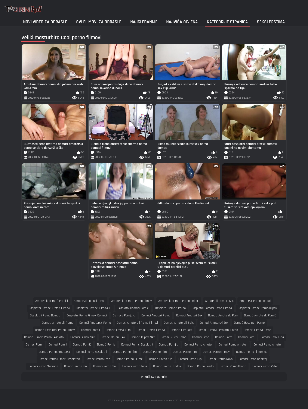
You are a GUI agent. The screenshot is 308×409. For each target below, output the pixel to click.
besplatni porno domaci (45, 315)
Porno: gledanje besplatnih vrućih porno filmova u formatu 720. (146, 400)
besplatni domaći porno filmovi (212, 308)
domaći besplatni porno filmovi (55, 330)
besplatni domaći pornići (133, 308)
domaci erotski (90, 330)
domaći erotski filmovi (151, 330)
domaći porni (34, 345)
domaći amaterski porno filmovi (137, 323)
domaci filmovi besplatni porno (218, 330)
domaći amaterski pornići (260, 315)
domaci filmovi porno (257, 330)
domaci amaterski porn (223, 315)
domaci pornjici (168, 345)
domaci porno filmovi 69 (251, 352)
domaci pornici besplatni (137, 345)
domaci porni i (58, 345)
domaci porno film (125, 352)
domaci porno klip (160, 359)
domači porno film (185, 352)
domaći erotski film (118, 330)
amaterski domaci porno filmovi (131, 301)
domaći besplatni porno (249, 323)
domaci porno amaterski (54, 352)
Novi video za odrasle (45, 22)
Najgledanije (143, 22)
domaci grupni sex (113, 337)
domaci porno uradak (167, 366)
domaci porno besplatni (91, 352)
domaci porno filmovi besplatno (59, 359)
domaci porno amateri (233, 345)
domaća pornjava (124, 315)
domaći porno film (155, 352)
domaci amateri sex (189, 315)
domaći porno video (265, 366)
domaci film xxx (181, 330)
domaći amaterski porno (95, 323)
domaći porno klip (190, 359)
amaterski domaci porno (89, 301)
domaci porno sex (75, 366)
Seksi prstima (271, 22)
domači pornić (106, 345)
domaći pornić (82, 345)
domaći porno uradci (233, 366)
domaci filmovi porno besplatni (44, 337)
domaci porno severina (43, 366)
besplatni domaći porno (170, 308)
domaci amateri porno (155, 315)
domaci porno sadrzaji (253, 359)
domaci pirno (200, 337)
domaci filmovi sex (82, 337)
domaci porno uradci (200, 366)
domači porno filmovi (216, 352)
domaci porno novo (220, 359)
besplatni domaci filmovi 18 (93, 308)
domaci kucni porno (173, 337)
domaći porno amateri (267, 345)
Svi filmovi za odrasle (98, 22)
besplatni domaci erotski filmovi (49, 308)
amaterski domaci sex (219, 301)
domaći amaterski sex (214, 323)
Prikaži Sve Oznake (154, 377)
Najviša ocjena (182, 22)
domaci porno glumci (129, 359)
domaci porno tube (134, 366)
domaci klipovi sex (143, 337)
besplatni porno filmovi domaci (87, 315)
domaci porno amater (198, 345)
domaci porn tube (272, 337)
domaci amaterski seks (179, 323)
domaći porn (246, 337)
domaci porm (223, 337)
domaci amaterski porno (57, 323)
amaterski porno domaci (255, 301)
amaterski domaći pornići (51, 301)
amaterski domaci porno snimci (178, 301)
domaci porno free (98, 359)
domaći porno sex (104, 366)
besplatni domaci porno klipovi (257, 308)
